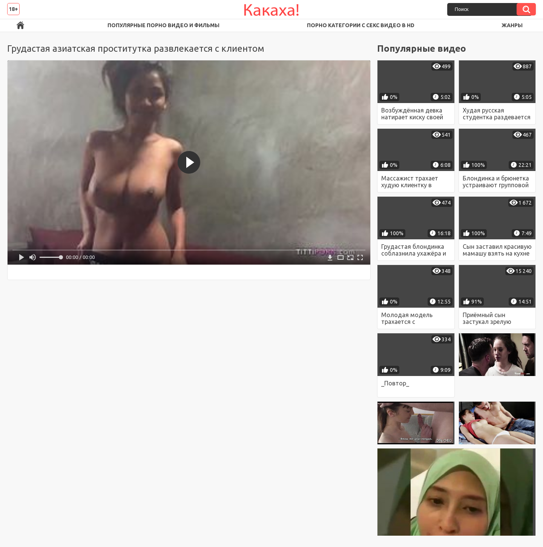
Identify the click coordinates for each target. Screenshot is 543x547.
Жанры (512, 25)
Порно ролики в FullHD (20, 25)
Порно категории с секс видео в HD (360, 25)
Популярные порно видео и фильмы (163, 25)
